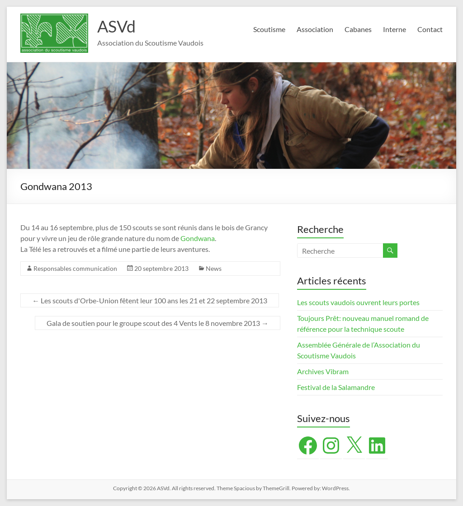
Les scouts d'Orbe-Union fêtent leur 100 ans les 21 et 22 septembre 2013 (149, 300)
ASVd (116, 26)
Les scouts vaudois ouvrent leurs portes (358, 302)
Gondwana (197, 238)
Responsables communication (75, 268)
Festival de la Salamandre (336, 387)
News (214, 268)
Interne (394, 29)
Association (315, 29)
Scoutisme (269, 29)
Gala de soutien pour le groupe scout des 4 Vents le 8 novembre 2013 (158, 323)
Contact (430, 29)
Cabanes (358, 29)
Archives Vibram (323, 371)
